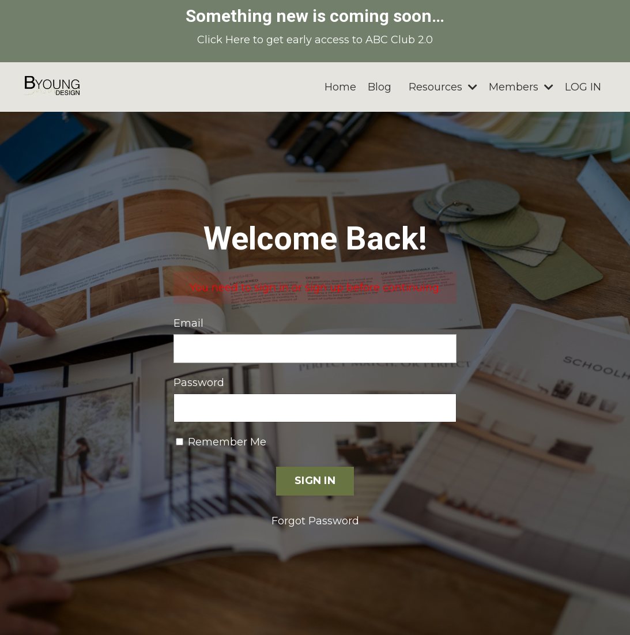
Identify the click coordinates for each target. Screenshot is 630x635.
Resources (443, 87)
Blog (379, 87)
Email (188, 323)
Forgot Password (315, 521)
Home (340, 87)
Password (198, 382)
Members (521, 87)
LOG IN (583, 87)
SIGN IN (315, 480)
